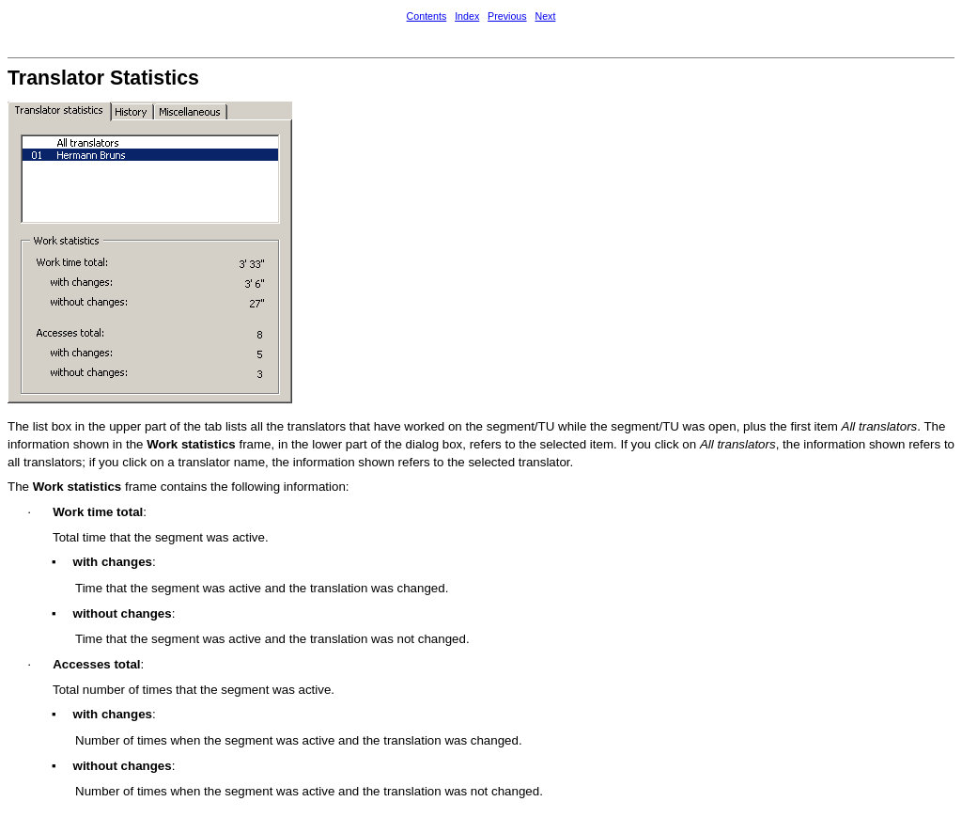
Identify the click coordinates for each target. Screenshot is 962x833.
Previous (507, 16)
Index (467, 16)
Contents (427, 16)
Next (545, 16)
